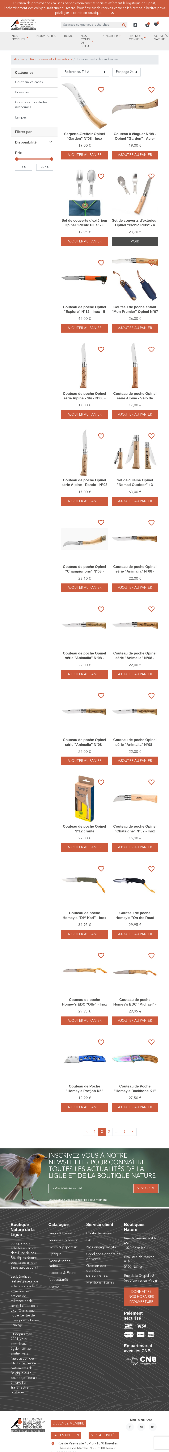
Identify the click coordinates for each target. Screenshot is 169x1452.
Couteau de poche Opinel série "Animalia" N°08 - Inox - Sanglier (135, 571)
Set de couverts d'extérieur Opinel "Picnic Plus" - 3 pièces (84, 225)
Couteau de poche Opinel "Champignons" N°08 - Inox (84, 571)
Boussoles (22, 92)
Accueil (19, 59)
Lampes (20, 117)
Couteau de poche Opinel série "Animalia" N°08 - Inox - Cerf (135, 744)
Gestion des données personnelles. (97, 1270)
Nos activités (104, 1435)
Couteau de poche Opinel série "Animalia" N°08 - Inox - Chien (135, 658)
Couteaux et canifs (29, 82)
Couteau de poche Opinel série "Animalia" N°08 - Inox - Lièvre (84, 658)
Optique (55, 1254)
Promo (53, 1287)
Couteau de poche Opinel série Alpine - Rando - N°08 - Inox (84, 484)
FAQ (90, 1240)
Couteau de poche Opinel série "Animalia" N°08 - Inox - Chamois (84, 744)
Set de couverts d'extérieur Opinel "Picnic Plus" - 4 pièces (135, 225)
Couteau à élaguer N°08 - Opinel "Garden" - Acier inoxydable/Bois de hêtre (135, 138)
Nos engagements (101, 1247)
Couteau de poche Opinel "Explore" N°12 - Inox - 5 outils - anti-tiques (84, 311)
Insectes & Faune (62, 1273)
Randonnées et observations (51, 59)
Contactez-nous (99, 1233)
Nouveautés (58, 1280)
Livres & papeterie (63, 1247)
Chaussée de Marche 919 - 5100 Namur (86, 1448)
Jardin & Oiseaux (61, 1233)
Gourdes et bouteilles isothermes (31, 105)
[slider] (16, 159)
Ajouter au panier (85, 155)
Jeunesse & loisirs (62, 1240)
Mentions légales (100, 1282)
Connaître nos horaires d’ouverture (141, 1297)
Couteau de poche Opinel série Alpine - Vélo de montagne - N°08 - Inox (135, 398)
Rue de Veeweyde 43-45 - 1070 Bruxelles (88, 1443)
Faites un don (66, 1435)
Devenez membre (68, 1423)
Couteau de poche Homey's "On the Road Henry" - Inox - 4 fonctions (135, 917)
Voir (135, 241)
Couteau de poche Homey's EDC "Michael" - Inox (134, 1004)
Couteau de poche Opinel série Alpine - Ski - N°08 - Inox (84, 398)
